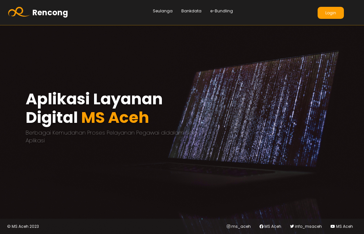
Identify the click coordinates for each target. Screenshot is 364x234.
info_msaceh (306, 226)
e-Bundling (221, 11)
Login (330, 13)
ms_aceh (239, 226)
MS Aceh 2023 (23, 226)
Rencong (50, 12)
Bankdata (191, 11)
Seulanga (163, 11)
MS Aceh (270, 226)
